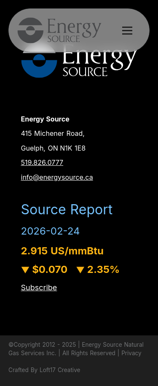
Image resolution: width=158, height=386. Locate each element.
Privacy (131, 353)
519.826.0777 (42, 162)
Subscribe (39, 287)
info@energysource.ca (57, 177)
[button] (79, 30)
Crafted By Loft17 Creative (44, 370)
